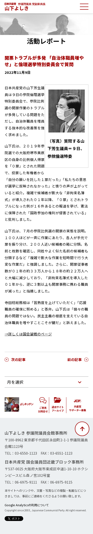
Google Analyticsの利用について (27, 505)
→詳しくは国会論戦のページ (28, 333)
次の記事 (18, 359)
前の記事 (74, 359)
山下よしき (17, 8)
